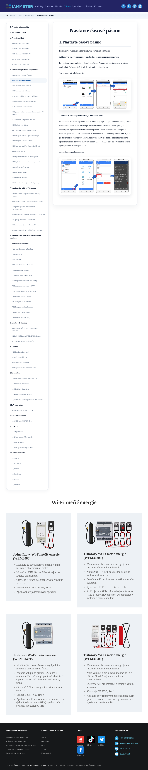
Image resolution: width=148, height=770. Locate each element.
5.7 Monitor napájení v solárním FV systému (27, 230)
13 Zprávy (14, 426)
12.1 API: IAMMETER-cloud (22, 421)
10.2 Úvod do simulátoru (20, 384)
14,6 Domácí (16, 484)
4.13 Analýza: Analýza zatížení (22, 141)
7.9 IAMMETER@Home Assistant (24, 291)
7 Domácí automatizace (19, 244)
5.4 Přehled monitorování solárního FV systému (28, 214)
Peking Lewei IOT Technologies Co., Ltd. (30, 765)
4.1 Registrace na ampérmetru (22, 75)
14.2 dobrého (16, 463)
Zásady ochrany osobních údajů (78, 765)
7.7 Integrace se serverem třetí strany (24, 281)
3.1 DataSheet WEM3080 (20, 43)
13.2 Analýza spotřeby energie (22, 437)
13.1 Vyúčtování (17, 432)
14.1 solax (15, 458)
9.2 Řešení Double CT (19, 357)
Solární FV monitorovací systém (18, 749)
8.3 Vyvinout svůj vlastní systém (23, 341)
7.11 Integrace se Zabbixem (21, 302)
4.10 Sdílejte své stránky (20, 125)
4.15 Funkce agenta (18, 151)
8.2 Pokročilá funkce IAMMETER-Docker (26, 336)
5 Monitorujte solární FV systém (23, 188)
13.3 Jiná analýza (18, 442)
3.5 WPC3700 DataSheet (20, 64)
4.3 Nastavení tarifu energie (21, 86)
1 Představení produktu (19, 27)
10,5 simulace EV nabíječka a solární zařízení (27, 400)
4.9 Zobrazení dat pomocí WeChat (23, 120)
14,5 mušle (15, 479)
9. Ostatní (14, 347)
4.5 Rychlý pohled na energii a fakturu (25, 96)
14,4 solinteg (16, 474)
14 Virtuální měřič (17, 453)
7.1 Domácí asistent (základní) (22, 249)
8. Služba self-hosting (18, 323)
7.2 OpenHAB (17, 254)
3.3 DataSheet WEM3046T (21, 54)
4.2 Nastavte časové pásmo (21, 80)
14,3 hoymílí (16, 469)
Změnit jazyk (96, 765)
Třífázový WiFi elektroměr (16, 741)
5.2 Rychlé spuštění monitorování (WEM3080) (28, 201)
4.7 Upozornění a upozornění (22, 107)
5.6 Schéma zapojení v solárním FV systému (27, 225)
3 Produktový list (17, 38)
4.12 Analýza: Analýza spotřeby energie (25, 136)
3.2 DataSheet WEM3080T (21, 49)
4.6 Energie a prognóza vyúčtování (24, 101)
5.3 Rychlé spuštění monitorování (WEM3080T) (23, 208)
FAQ (43, 745)
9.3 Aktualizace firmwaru (20, 362)
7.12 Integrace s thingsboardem (22, 307)
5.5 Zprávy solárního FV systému (23, 220)
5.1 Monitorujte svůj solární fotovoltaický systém (26, 195)
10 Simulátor (15, 373)
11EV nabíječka (16, 405)
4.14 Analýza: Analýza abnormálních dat (26, 146)
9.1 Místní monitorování (20, 352)
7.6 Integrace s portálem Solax (22, 275)
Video (43, 749)
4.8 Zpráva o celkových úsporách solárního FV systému (28, 113)
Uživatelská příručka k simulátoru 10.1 (25, 378)
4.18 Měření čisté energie (20, 167)
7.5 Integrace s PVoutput (20, 270)
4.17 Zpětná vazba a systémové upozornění (26, 162)
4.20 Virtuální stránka (19, 178)
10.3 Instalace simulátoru (20, 389)
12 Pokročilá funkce (18, 416)
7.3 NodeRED (16, 260)
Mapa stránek (46, 753)
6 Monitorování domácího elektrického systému (25, 237)
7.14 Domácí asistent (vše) (21, 317)
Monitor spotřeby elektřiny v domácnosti (21, 745)
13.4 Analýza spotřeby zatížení (22, 447)
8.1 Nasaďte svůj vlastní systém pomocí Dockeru (25, 329)
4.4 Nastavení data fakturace (21, 91)
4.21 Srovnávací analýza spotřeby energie (26, 183)
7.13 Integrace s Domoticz (21, 312)
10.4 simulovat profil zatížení (22, 394)
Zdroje (43, 737)
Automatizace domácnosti (15, 753)
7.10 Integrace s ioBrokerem (21, 296)
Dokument (45, 741)
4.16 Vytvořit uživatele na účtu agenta (25, 157)
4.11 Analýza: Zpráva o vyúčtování (24, 130)
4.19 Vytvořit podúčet (19, 172)
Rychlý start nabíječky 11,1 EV (22, 410)
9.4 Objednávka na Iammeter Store (24, 368)
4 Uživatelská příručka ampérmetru (24, 70)
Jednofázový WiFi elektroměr (17, 737)
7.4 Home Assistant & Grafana (22, 265)
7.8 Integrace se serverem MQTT (23, 286)
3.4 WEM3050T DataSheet (21, 59)
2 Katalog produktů (18, 32)
